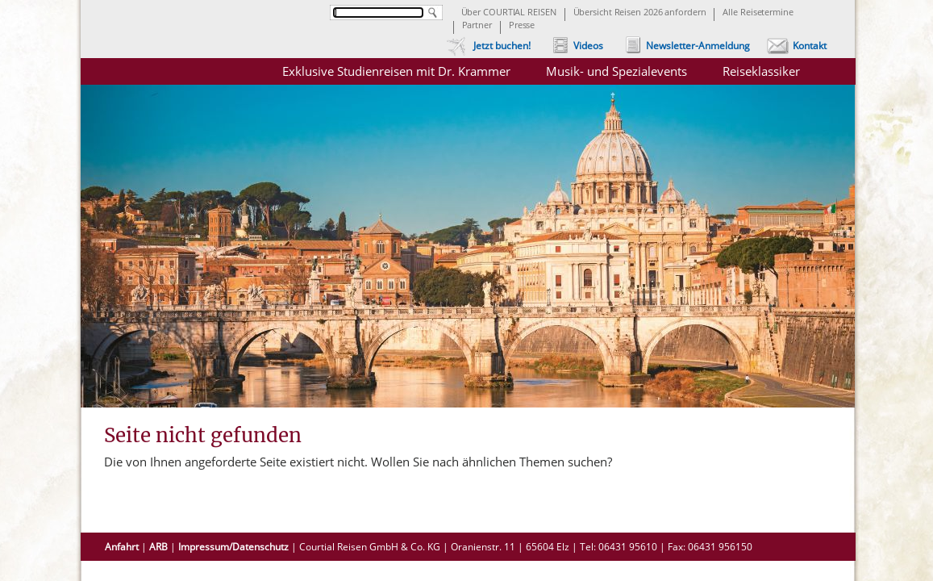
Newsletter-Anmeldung (698, 45)
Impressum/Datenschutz (233, 547)
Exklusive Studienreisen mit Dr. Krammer (396, 71)
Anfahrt (122, 547)
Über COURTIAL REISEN (508, 13)
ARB (158, 547)
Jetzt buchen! (502, 45)
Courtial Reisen (177, 80)
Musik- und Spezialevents (616, 71)
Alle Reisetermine (758, 13)
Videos (588, 45)
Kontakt (810, 45)
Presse (522, 26)
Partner (477, 26)
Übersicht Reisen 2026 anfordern (639, 13)
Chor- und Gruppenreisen (767, 344)
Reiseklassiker (761, 71)
